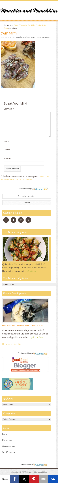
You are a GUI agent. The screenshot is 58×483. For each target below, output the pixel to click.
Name (7, 141)
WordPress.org (8, 452)
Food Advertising (24, 189)
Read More (32, 271)
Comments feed (8, 446)
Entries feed (7, 440)
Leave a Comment (44, 37)
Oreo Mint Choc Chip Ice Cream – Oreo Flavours (22, 326)
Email (7, 150)
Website (7, 158)
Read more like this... (12, 344)
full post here (37, 337)
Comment (9, 109)
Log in (4, 434)
